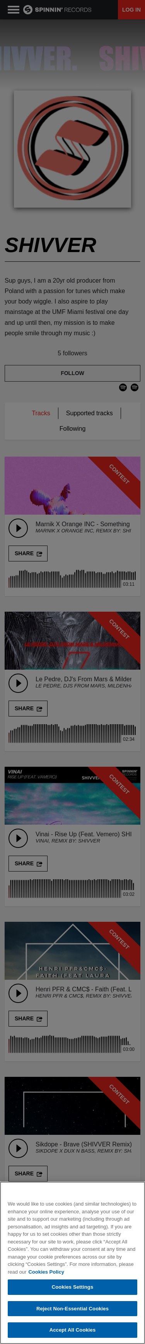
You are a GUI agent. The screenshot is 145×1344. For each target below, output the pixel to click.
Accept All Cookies (72, 1330)
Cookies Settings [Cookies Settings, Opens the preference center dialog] (73, 1287)
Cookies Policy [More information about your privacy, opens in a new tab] (46, 1272)
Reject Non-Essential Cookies (72, 1309)
